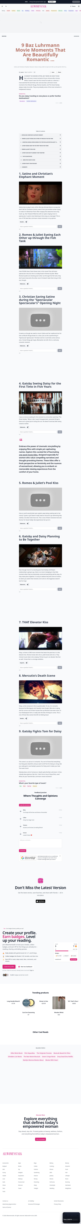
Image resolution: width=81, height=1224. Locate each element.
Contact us (5, 1201)
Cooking (52, 1166)
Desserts (67, 1166)
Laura (22, 72)
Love (4, 1179)
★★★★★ (76, 36)
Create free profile (9, 966)
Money (3, 10)
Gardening (36, 1172)
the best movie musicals (32, 1057)
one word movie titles (28, 454)
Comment (22, 850)
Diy (22, 10)
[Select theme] (73, 6)
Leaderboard (58, 959)
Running (67, 1182)
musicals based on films (62, 1053)
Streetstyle (52, 1185)
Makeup (20, 1179)
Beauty (67, 1163)
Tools (4, 1191)
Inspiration (71, 10)
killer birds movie (17, 1053)
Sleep (65, 10)
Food (66, 1169)
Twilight (36, 1188)
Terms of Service (7, 1207)
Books (18, 10)
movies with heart (51, 1060)
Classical (35, 786)
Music (66, 1179)
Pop (20, 786)
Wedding (27, 10)
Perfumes (38, 10)
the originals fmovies (44, 1053)
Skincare (60, 10)
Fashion (13, 10)
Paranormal (54, 10)
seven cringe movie (48, 1057)
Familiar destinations (31, 101)
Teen (4, 1188)
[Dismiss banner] (60, 856)
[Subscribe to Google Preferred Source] (28, 857)
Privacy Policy (57, 1204)
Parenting (36, 1182)
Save (52, 72)
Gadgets (20, 1172)
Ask (60, 226)
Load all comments (25, 805)
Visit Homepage (40, 1139)
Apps (76, 10)
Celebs (32, 10)
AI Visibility (31, 1201)
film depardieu (29, 1053)
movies (4, 36)
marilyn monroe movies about (33, 1060)
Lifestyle (67, 1175)
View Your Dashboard (25, 967)
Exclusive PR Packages (34, 1204)
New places (22, 101)
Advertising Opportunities (9, 1204)
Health (8, 10)
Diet (43, 10)
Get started (73, 959)
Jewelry (47, 10)
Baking (51, 1163)
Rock (24, 786)
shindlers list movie (15, 1057)
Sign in (32, 970)
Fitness (51, 1169)
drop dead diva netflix (65, 1057)
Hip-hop (29, 786)
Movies (51, 1179)
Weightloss (68, 1188)
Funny (4, 1172)
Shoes (4, 1185)
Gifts (51, 1172)
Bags (35, 1163)
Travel (19, 1188)
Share (58, 72)
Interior (36, 1175)
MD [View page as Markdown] (34, 72)
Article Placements (59, 1201)
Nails (4, 1182)
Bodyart (5, 1166)
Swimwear (68, 1185)
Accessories (6, 1163)
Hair (66, 1172)
